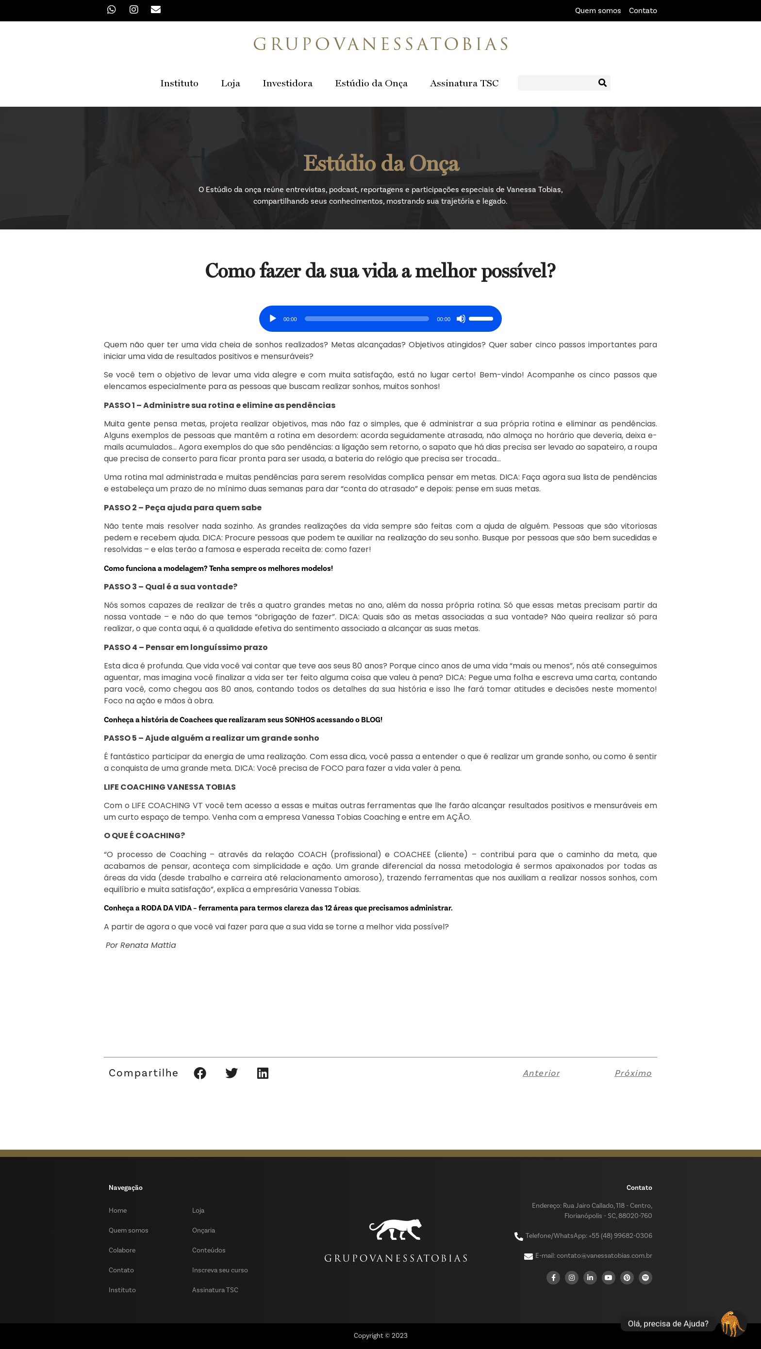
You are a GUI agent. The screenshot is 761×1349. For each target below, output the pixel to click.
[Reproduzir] (273, 319)
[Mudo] (461, 319)
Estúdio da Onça (371, 83)
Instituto (179, 83)
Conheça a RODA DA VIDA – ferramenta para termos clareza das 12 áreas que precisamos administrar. (278, 908)
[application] (380, 315)
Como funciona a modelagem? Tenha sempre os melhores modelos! (218, 568)
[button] (200, 1073)
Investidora (288, 83)
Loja (230, 83)
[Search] (603, 83)
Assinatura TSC (464, 83)
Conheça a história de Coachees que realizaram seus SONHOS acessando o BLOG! (243, 720)
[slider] (367, 318)
